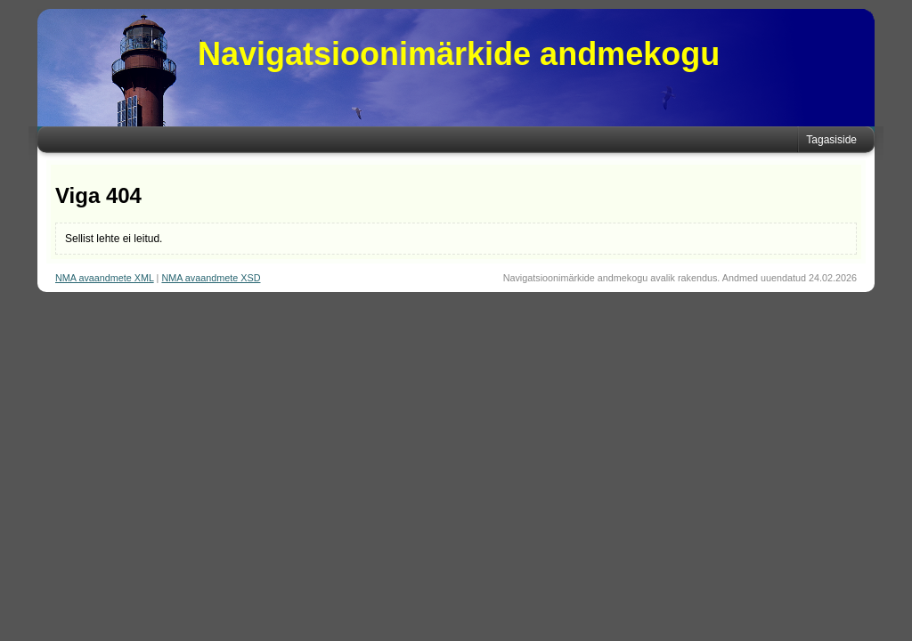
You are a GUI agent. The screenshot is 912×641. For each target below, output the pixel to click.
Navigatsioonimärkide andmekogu (459, 54)
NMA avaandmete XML (104, 277)
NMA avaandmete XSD (210, 277)
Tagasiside (831, 140)
